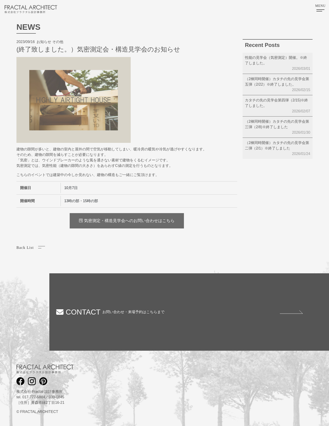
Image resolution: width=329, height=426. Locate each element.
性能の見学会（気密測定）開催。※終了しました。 (277, 63)
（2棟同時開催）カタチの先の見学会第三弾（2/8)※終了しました (277, 127)
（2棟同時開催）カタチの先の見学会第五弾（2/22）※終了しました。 (277, 85)
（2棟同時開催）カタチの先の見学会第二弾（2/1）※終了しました (277, 149)
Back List (25, 248)
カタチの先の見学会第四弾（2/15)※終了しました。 (277, 106)
